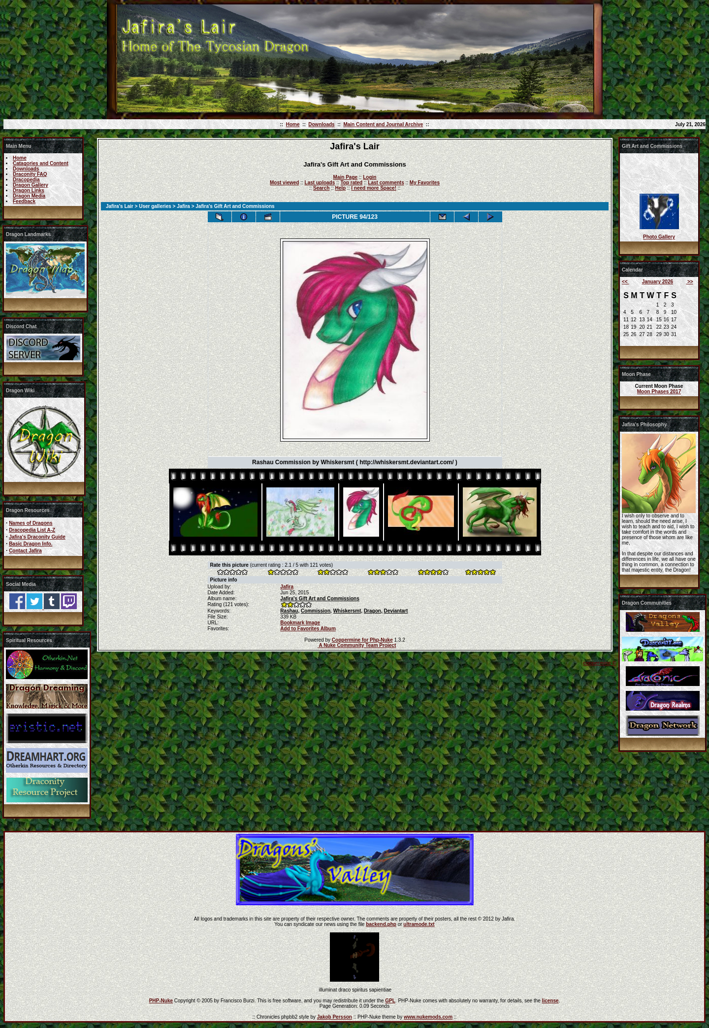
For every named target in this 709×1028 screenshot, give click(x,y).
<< (625, 281)
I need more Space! (373, 188)
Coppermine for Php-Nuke (362, 640)
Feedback (24, 201)
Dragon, (373, 611)
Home (293, 124)
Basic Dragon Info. (30, 544)
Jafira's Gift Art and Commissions (319, 598)
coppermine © (599, 663)
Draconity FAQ (30, 174)
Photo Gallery (659, 237)
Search (321, 188)
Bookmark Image (300, 622)
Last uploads (320, 182)
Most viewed (284, 182)
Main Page (345, 177)
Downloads (321, 124)
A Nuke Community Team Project (357, 645)
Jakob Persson (334, 1017)
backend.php (381, 924)
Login (369, 177)
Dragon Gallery (30, 185)
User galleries (155, 206)
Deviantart (396, 611)
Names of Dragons (30, 523)
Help (340, 188)
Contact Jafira (25, 550)
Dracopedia (26, 179)
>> (689, 281)
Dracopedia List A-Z (32, 530)
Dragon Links (28, 190)
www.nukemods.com (428, 1017)
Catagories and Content (40, 163)
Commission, (316, 611)
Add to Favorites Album (307, 628)
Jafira (183, 206)
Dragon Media (29, 196)
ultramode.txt (418, 924)
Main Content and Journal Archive (383, 124)
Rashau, (289, 611)
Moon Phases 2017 (659, 391)
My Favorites (425, 182)
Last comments (386, 182)
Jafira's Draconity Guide (37, 537)
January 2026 (657, 281)
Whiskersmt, (347, 611)
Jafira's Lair (119, 206)
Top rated (351, 182)
